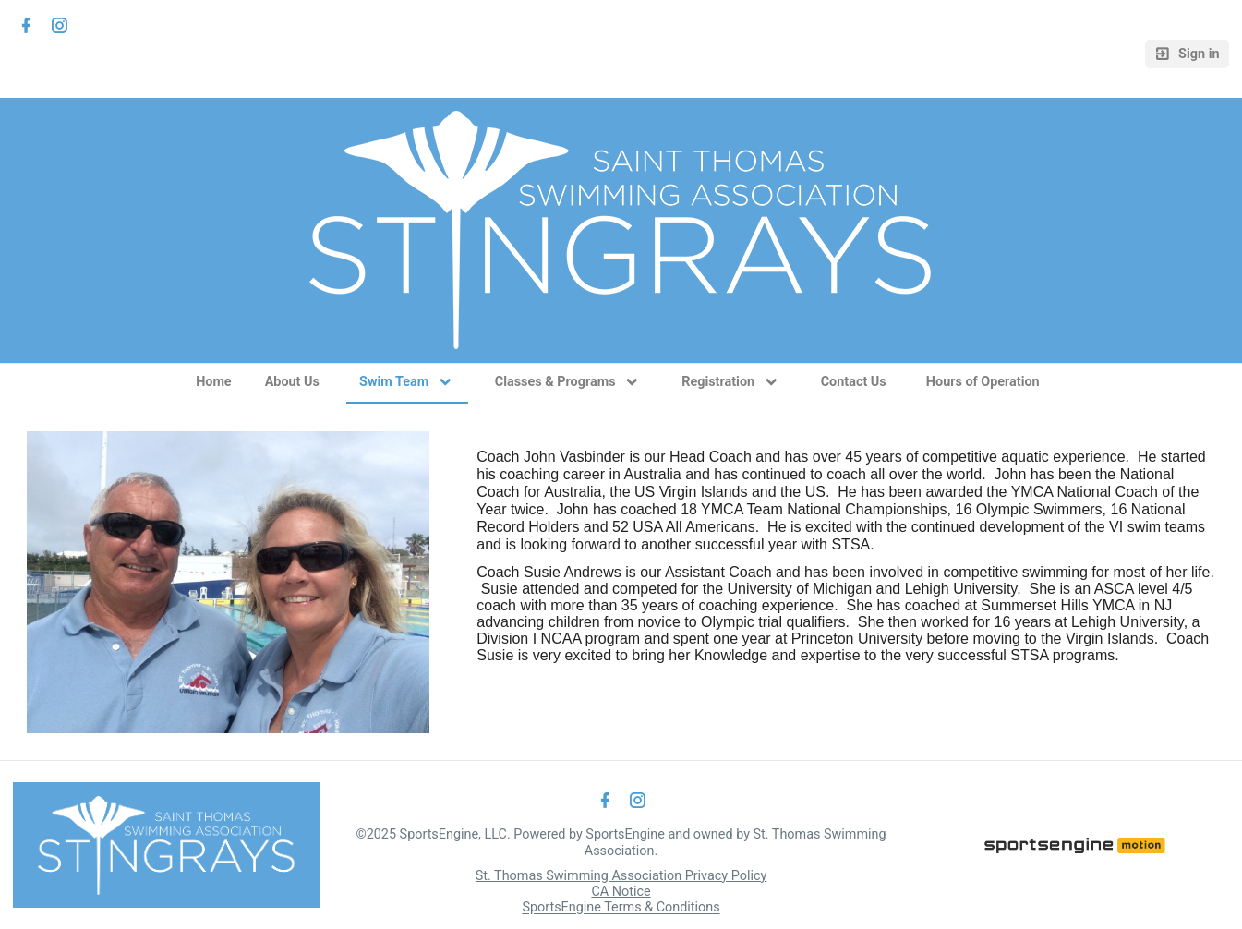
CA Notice (620, 891)
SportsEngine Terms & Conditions (620, 908)
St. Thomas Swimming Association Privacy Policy (621, 876)
